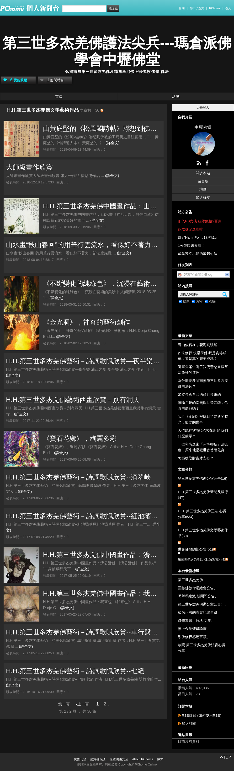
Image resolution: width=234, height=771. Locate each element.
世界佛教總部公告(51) (195, 549)
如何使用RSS (209, 715)
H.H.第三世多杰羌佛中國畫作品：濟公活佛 (102, 554)
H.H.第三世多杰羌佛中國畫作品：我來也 (102, 593)
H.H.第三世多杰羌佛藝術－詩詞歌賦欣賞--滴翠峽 (78, 477)
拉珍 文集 (203, 620)
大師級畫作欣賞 (29, 167)
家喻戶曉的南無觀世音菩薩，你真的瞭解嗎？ (203, 405)
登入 (228, 8)
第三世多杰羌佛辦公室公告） (201, 604)
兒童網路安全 (119, 759)
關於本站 (203, 173)
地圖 (203, 189)
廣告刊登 (80, 759)
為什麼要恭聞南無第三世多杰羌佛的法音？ (203, 383)
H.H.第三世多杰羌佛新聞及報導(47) (203, 495)
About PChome (142, 759)
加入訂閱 (189, 723)
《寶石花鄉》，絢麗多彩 (80, 438)
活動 (176, 96)
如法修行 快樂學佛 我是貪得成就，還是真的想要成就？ (202, 356)
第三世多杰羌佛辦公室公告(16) (202, 478)
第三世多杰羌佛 (190, 580)
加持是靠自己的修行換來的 (199, 394)
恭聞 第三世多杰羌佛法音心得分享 (201, 648)
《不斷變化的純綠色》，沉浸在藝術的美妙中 (102, 283)
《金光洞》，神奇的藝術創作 (86, 322)
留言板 (203, 181)
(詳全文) (113, 143)
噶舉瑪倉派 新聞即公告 (196, 596)
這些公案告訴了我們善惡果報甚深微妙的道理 (203, 369)
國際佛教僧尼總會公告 (196, 588)
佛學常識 (185, 620)
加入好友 (203, 197)
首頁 (59, 96)
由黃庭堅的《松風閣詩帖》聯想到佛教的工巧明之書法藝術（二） (102, 128)
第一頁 (64, 704)
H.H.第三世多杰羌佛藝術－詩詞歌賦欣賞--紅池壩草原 (83, 516)
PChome (214, 8)
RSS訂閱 (189, 715)
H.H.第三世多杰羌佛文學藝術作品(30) (203, 533)
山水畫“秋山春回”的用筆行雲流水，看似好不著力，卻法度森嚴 (83, 244)
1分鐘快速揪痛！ (191, 245)
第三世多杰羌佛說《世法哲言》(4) (201, 559)
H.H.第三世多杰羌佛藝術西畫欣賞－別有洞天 (73, 399)
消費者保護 (98, 759)
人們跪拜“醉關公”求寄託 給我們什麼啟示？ (203, 433)
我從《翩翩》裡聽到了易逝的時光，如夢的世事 (203, 419)
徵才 (160, 759)
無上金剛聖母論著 (192, 629)
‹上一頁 (82, 704)
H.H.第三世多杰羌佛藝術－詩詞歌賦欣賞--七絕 (75, 671)
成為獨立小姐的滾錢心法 (197, 254)
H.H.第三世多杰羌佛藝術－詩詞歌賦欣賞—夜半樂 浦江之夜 (83, 361)
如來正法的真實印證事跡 (197, 612)
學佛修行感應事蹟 (192, 637)
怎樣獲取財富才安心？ (196, 458)
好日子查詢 (197, 8)
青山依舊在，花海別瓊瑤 (197, 345)
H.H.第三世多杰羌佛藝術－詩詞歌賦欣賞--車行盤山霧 (83, 632)
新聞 (182, 8)
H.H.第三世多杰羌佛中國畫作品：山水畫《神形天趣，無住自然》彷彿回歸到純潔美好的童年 (102, 206)
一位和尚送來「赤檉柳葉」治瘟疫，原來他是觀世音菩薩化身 (203, 447)
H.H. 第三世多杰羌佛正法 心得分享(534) (202, 514)
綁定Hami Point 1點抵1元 (198, 237)
